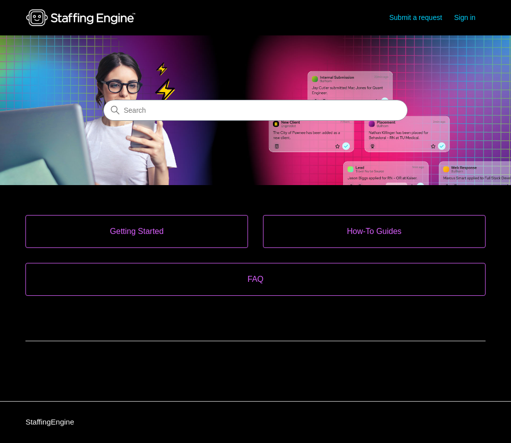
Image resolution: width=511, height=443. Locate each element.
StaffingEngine (49, 422)
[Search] (255, 110)
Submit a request (415, 17)
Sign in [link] (465, 17)
